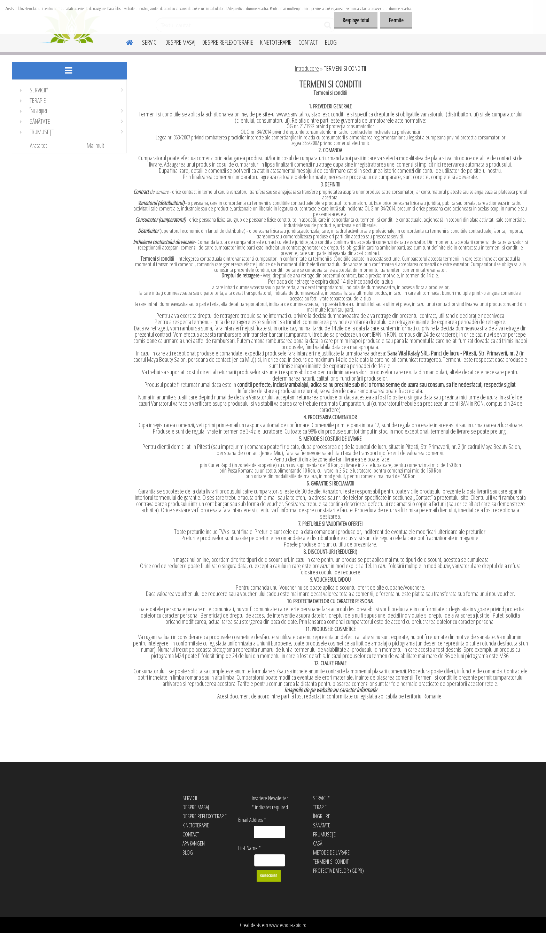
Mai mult (95, 145)
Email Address (252, 820)
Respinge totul (355, 20)
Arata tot (38, 145)
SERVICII (150, 42)
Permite (396, 20)
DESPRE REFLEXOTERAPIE (227, 42)
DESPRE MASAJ (180, 42)
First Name (249, 848)
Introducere (307, 68)
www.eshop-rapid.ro (287, 925)
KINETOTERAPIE (275, 42)
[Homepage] (125, 41)
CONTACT (308, 42)
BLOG (331, 42)
